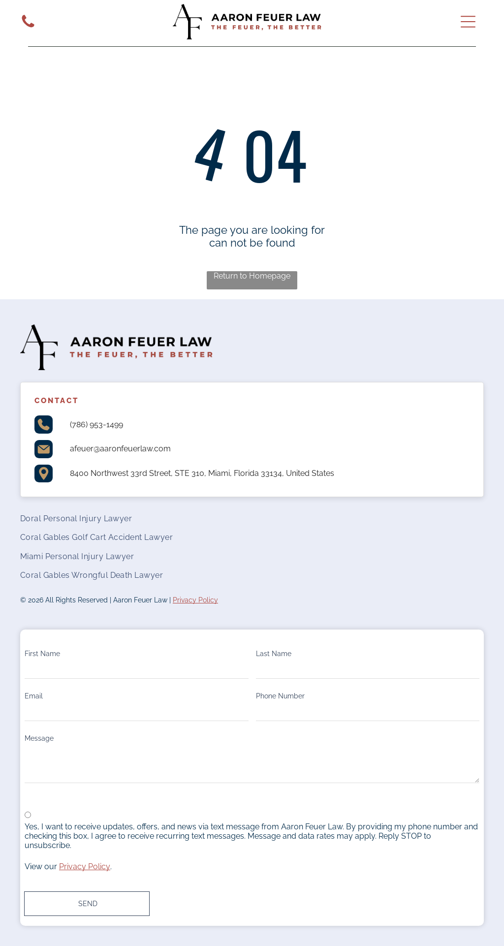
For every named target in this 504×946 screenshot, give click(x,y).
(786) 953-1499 (96, 424)
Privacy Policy (195, 600)
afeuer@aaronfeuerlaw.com (120, 448)
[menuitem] (252, 518)
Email (34, 696)
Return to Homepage (252, 276)
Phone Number (280, 696)
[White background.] (28, 27)
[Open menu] (468, 21)
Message (39, 738)
